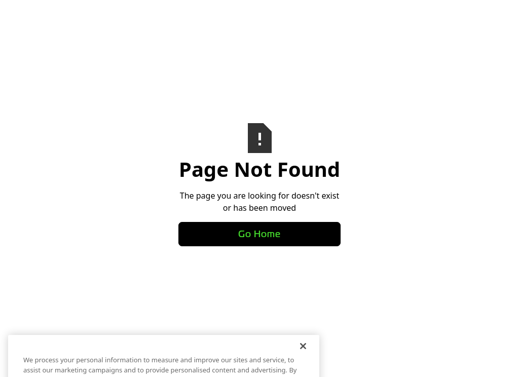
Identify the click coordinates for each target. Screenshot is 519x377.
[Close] (303, 351)
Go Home (259, 234)
